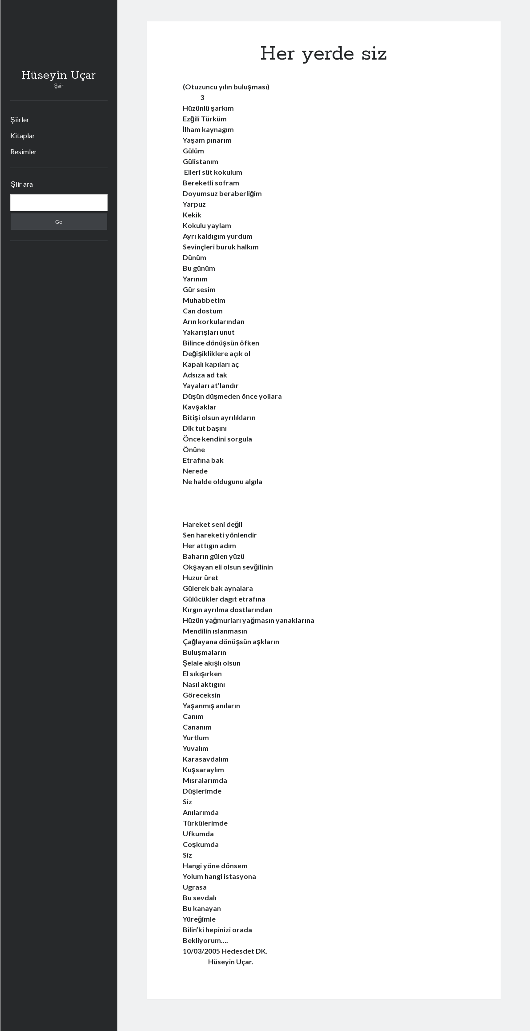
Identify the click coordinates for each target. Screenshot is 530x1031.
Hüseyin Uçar (59, 75)
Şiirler (19, 119)
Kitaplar (22, 135)
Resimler (23, 151)
